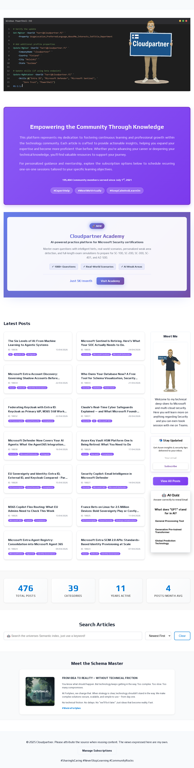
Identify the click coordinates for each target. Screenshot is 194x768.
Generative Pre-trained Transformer (168, 531)
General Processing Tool (169, 521)
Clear (182, 635)
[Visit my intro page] (170, 368)
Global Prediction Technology (165, 542)
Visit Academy (110, 281)
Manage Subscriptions (97, 750)
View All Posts (170, 481)
